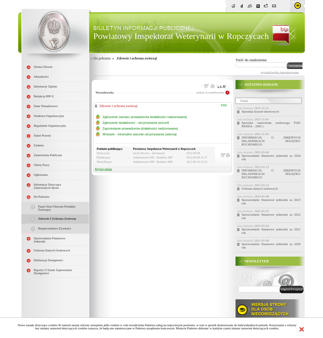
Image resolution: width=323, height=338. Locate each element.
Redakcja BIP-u (44, 96)
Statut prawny (42, 135)
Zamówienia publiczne (48, 155)
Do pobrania (41, 196)
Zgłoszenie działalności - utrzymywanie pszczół (135, 122)
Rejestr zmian (103, 169)
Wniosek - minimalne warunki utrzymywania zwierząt (139, 134)
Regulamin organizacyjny (50, 125)
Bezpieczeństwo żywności (54, 228)
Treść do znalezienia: (251, 60)
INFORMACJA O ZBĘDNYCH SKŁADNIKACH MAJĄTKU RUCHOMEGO (271, 141)
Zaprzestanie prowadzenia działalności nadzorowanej (140, 128)
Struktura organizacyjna (49, 115)
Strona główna (43, 66)
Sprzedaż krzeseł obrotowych (260, 111)
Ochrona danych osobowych (52, 250)
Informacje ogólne (45, 86)
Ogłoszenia (41, 174)
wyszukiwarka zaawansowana (280, 72)
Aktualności (41, 76)
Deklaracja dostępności (48, 260)
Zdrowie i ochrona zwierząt (57, 218)
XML (224, 105)
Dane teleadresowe (46, 106)
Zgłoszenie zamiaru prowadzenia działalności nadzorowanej (144, 117)
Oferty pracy (42, 165)
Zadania (39, 145)
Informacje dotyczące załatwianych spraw (47, 186)
